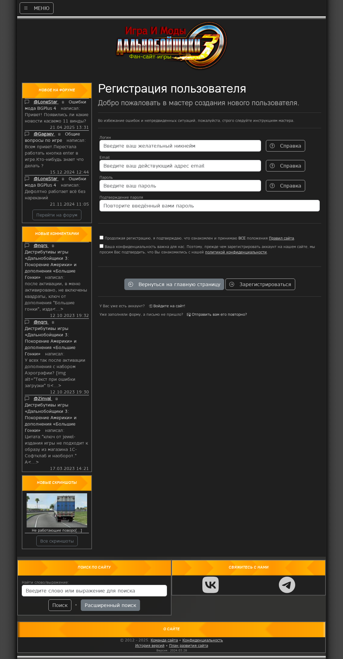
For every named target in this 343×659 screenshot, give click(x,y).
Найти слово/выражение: (45, 582)
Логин (105, 137)
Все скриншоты (57, 540)
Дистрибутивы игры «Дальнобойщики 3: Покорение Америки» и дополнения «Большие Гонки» (51, 264)
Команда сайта (164, 640)
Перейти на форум (56, 214)
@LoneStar (46, 101)
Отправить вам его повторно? (217, 314)
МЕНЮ (37, 8)
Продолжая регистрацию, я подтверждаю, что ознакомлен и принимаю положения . (197, 238)
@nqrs (41, 245)
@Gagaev (44, 133)
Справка (285, 145)
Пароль (106, 177)
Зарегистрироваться (260, 284)
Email (104, 157)
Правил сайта (281, 238)
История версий (150, 645)
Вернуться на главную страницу (174, 284)
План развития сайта (188, 645)
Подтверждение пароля (121, 197)
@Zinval (43, 398)
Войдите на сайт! (167, 305)
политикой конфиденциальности (236, 252)
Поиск (59, 605)
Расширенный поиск (110, 605)
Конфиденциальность (202, 640)
